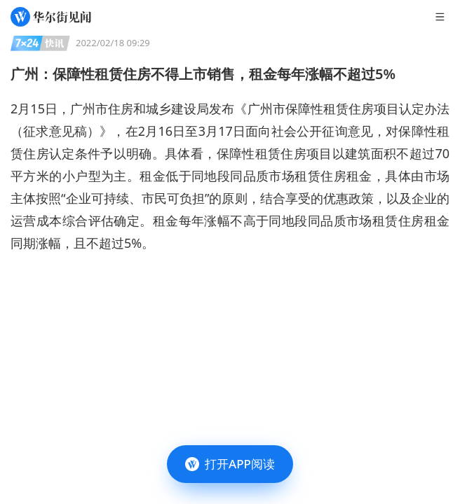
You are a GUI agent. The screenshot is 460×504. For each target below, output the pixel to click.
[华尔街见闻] (51, 17)
